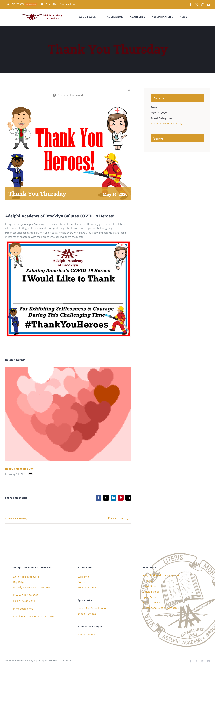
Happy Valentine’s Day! (19, 468)
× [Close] (129, 90)
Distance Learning (17, 518)
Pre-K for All (149, 581)
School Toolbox (87, 613)
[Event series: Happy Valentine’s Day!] (30, 474)
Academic (156, 123)
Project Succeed (151, 602)
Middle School (150, 591)
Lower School (150, 586)
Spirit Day (176, 123)
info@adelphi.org (23, 608)
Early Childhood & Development (161, 575)
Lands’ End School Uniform (93, 608)
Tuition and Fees (87, 587)
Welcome (83, 576)
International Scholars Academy (160, 607)
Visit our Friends (87, 634)
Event (166, 123)
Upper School (150, 597)
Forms (81, 582)
